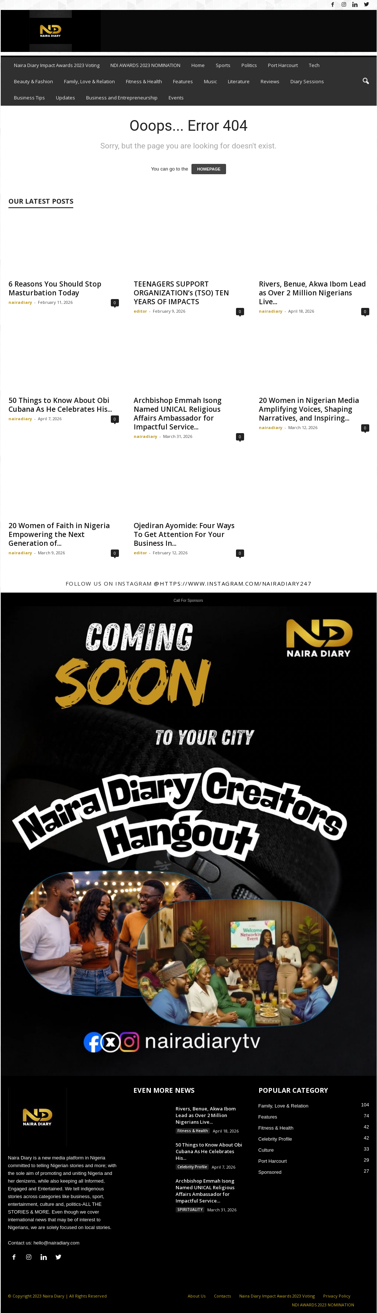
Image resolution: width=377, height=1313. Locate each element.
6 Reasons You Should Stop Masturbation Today (54, 288)
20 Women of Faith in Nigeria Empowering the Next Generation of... (59, 534)
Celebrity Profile (192, 1166)
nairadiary (20, 302)
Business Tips (29, 97)
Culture (266, 1150)
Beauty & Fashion (33, 81)
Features (183, 81)
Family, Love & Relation (89, 81)
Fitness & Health (144, 81)
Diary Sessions (307, 81)
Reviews (270, 81)
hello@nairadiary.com (57, 1243)
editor (140, 311)
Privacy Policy (336, 1296)
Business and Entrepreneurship (122, 97)
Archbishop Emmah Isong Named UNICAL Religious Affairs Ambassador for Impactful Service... (178, 414)
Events (176, 97)
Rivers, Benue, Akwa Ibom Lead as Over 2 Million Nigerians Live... (312, 292)
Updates (65, 97)
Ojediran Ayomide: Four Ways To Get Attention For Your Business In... (184, 534)
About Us (196, 1296)
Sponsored (270, 1172)
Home (198, 65)
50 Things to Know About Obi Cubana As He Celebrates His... (60, 405)
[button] (365, 81)
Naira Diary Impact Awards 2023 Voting (56, 65)
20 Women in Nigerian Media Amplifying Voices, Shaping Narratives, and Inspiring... (309, 409)
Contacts (222, 1296)
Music (210, 81)
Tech (314, 65)
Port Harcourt (283, 65)
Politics (249, 65)
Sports (223, 65)
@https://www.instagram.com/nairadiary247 (232, 583)
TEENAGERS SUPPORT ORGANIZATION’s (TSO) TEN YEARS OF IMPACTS (181, 292)
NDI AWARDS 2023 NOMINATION (145, 65)
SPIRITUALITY (189, 1209)
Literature (239, 81)
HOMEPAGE (208, 169)
